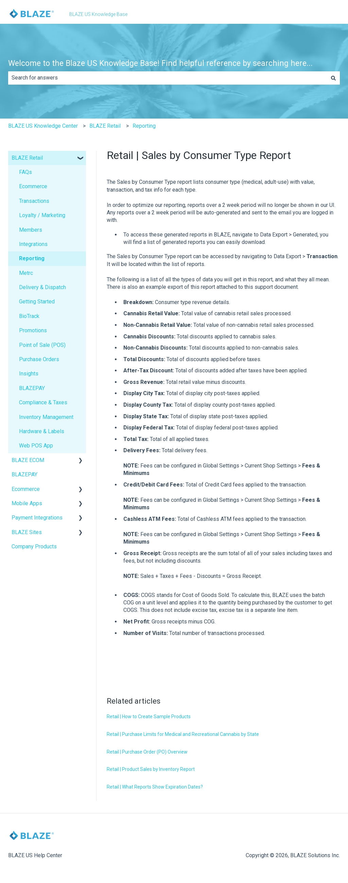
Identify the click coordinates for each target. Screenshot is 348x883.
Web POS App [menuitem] (36, 445)
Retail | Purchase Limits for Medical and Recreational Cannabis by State (183, 734)
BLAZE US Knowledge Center (43, 126)
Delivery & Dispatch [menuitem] (42, 287)
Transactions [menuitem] (34, 201)
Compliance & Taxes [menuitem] (43, 402)
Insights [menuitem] (28, 373)
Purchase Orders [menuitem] (39, 359)
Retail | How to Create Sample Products (149, 716)
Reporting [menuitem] (32, 258)
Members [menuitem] (30, 230)
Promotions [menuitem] (33, 330)
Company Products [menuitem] (34, 546)
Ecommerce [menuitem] (33, 186)
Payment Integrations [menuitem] (37, 517)
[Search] (333, 77)
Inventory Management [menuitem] (46, 417)
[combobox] (167, 77)
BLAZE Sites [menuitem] (27, 532)
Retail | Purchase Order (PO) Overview (147, 752)
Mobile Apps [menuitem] (27, 503)
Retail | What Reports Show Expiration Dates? (155, 787)
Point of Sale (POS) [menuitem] (42, 345)
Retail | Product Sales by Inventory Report (151, 769)
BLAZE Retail (105, 126)
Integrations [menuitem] (33, 244)
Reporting (144, 126)
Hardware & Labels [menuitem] (41, 431)
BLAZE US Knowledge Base (98, 14)
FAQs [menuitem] (25, 172)
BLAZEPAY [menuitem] (32, 388)
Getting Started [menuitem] (37, 301)
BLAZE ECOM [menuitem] (28, 460)
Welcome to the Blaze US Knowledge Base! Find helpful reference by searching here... (160, 63)
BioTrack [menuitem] (29, 316)
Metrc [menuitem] (26, 273)
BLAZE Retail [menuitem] (27, 158)
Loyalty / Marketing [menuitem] (42, 215)
